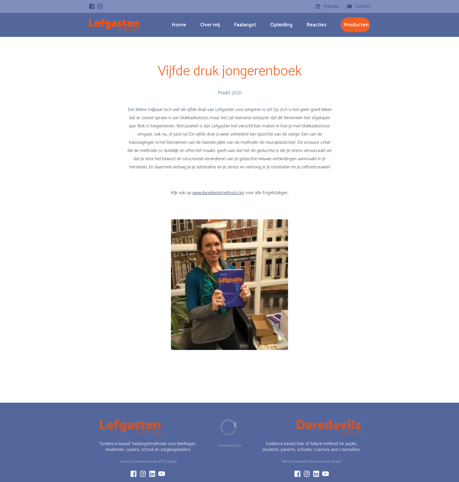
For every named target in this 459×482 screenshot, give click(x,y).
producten (356, 24)
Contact (363, 6)
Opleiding (281, 24)
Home (179, 24)
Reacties (316, 24)
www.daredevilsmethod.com (218, 193)
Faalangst (245, 24)
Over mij (210, 24)
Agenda (331, 6)
